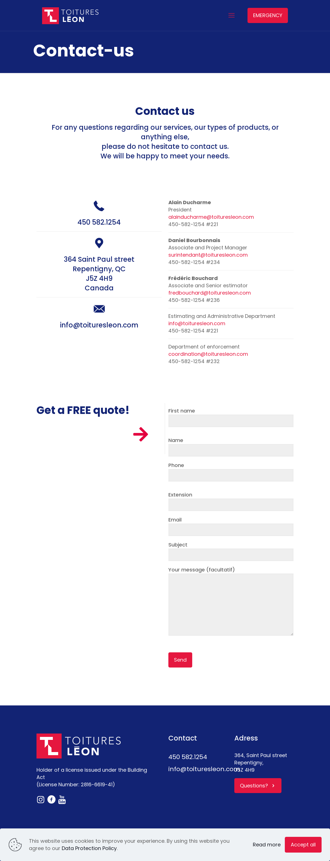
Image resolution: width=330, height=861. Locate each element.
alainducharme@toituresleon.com (211, 216)
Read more (267, 844)
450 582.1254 (99, 222)
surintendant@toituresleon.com (208, 254)
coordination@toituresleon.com (208, 353)
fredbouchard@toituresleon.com (209, 292)
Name (231, 447)
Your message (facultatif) (231, 601)
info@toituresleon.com (99, 325)
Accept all (303, 844)
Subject (231, 551)
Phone (231, 472)
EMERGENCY (267, 15)
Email (231, 526)
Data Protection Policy (89, 848)
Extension (231, 501)
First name (231, 417)
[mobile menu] (231, 15)
